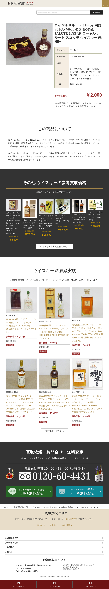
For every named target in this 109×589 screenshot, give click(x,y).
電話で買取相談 (18, 584)
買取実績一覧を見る (54, 431)
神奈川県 (66, 525)
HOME (7, 507)
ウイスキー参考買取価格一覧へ (54, 246)
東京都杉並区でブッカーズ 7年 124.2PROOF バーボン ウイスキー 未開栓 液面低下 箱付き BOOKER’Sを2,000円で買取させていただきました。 (54, 331)
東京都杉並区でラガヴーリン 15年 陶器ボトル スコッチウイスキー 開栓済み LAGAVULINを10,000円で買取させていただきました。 (21, 325)
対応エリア (71, 519)
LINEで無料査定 (90, 584)
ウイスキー (37, 507)
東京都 (40, 525)
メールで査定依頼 (54, 584)
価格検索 (96, 12)
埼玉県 (52, 525)
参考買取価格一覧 (21, 507)
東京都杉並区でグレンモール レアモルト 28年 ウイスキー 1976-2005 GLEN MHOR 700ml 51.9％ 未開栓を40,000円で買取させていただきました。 (54, 402)
